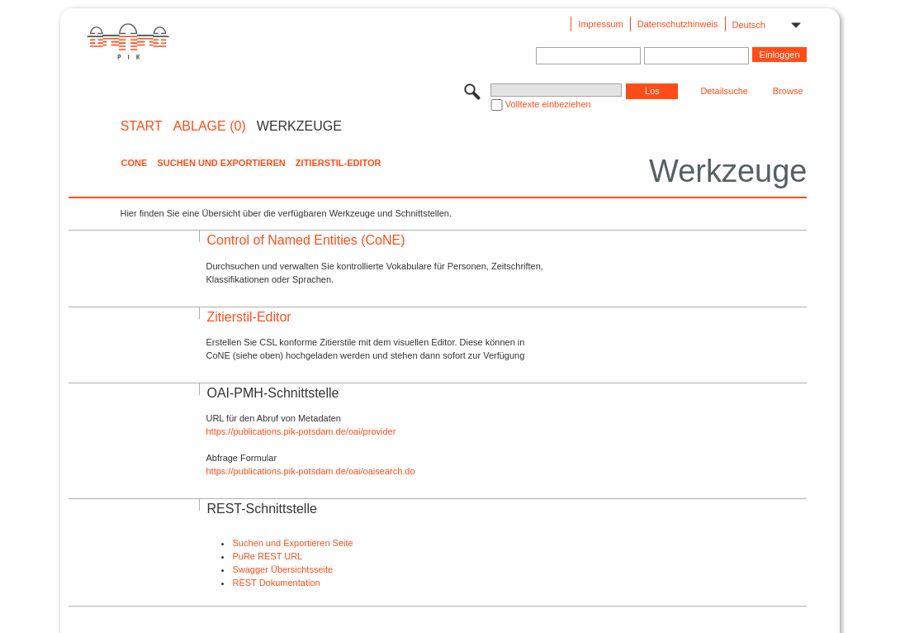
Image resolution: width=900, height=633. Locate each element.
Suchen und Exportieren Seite (292, 543)
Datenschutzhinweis (677, 24)
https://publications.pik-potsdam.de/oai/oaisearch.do (310, 471)
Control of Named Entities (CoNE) (305, 240)
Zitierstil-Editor (338, 163)
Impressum (600, 24)
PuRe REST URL (267, 556)
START (142, 126)
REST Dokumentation (276, 583)
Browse (788, 91)
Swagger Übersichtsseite (282, 569)
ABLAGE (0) (209, 126)
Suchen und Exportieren (221, 163)
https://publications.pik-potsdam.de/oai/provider (301, 431)
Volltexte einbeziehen (548, 104)
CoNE (134, 163)
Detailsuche (723, 91)
